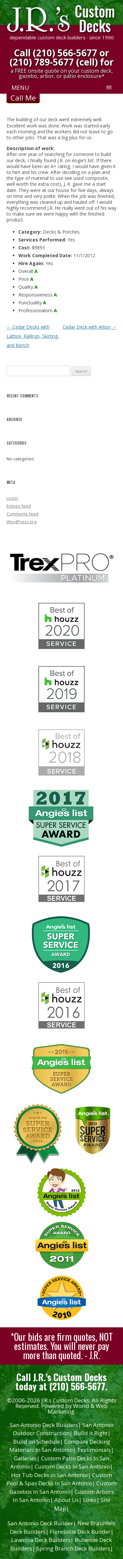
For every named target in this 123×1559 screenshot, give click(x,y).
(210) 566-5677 (65, 53)
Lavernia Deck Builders (42, 1540)
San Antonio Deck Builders (45, 1425)
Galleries (27, 1458)
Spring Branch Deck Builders (74, 1548)
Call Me (23, 98)
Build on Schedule (38, 1441)
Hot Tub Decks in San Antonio (51, 1475)
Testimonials (95, 1449)
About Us (68, 1500)
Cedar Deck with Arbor (89, 327)
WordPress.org (21, 522)
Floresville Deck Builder (81, 1531)
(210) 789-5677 (42, 62)
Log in (12, 498)
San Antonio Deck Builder (42, 1523)
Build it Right (92, 1433)
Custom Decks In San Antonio (74, 1466)
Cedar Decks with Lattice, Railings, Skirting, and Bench (33, 336)
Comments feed (22, 514)
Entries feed (19, 506)
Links (91, 1500)
